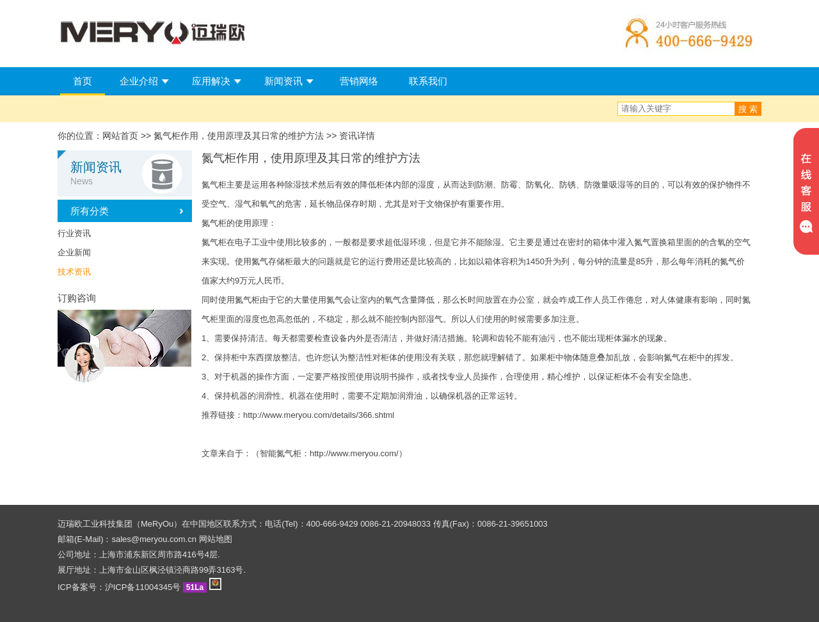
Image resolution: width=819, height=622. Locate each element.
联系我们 (428, 81)
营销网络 (359, 81)
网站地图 (215, 539)
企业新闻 (74, 252)
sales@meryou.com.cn (154, 539)
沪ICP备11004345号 (143, 587)
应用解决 (211, 81)
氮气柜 (214, 184)
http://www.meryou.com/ (354, 453)
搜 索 (748, 109)
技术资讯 (74, 271)
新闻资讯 (283, 81)
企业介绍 (139, 81)
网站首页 (120, 136)
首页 (82, 81)
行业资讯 (74, 233)
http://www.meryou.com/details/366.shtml (318, 415)
